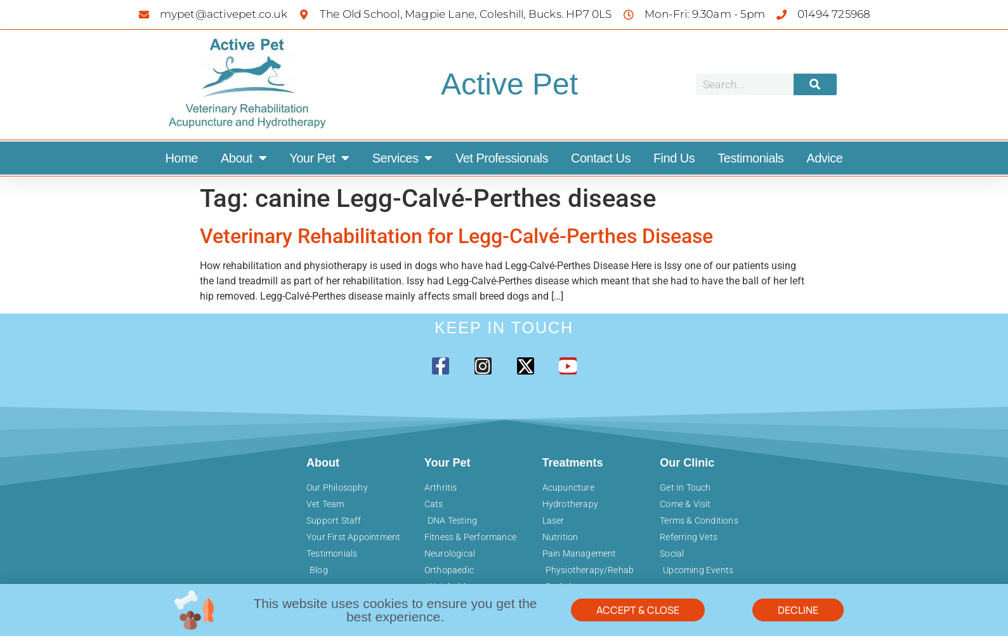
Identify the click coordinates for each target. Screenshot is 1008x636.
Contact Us (601, 158)
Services (402, 158)
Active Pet (509, 84)
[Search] (815, 84)
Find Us (674, 158)
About (243, 158)
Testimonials (750, 158)
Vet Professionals (501, 158)
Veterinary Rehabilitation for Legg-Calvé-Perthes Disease (456, 236)
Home (182, 158)
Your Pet (319, 158)
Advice (824, 158)
